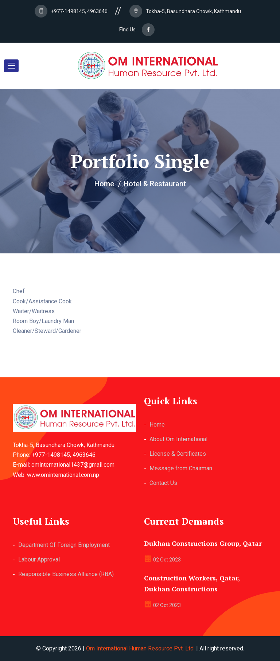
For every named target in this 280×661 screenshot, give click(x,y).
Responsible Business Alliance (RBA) (66, 574)
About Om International (178, 439)
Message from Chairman (180, 468)
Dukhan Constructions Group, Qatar (203, 543)
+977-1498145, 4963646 (79, 11)
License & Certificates (177, 453)
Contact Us (163, 482)
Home (157, 424)
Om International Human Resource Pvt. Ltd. (140, 648)
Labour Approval (39, 559)
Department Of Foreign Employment (64, 544)
